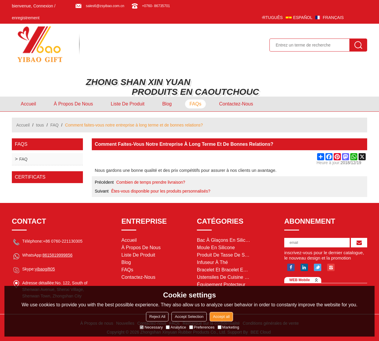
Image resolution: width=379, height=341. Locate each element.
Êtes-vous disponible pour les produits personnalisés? (161, 191)
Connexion (43, 6)
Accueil (28, 103)
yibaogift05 (45, 269)
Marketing (228, 327)
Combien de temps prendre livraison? (150, 182)
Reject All (157, 316)
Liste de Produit (127, 103)
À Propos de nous (73, 103)
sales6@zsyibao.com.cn (105, 6)
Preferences (202, 327)
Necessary (151, 327)
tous (40, 125)
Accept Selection (189, 316)
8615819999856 (57, 255)
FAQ (54, 125)
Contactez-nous (236, 103)
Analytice (176, 327)
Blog (167, 103)
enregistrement (25, 17)
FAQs (195, 103)
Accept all (221, 316)
